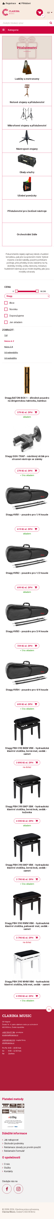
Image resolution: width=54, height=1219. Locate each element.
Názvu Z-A (8, 347)
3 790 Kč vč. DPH (24, 879)
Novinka (13, 309)
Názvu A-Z (9, 341)
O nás (7, 1164)
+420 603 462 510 (8, 1040)
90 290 (43, 291)
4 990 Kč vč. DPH (24, 996)
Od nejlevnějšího (11, 352)
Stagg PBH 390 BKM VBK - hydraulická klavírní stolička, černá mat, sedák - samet (27, 751)
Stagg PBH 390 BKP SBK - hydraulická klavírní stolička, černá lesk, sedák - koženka (27, 809)
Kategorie (13, 29)
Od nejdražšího (10, 358)
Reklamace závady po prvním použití (22, 1147)
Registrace (11, 3)
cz (48, 12)
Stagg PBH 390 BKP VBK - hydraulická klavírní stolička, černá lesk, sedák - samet (27, 867)
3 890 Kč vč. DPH (24, 762)
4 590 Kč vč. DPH (24, 821)
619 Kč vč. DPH (24, 529)
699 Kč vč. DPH (24, 587)
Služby (7, 1167)
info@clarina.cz (8, 1043)
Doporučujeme (16, 315)
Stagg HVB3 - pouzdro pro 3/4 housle (27, 631)
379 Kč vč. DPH (24, 412)
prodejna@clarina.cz (10, 1035)
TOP (6, 335)
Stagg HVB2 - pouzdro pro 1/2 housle (27, 572)
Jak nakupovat (11, 1139)
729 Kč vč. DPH (24, 646)
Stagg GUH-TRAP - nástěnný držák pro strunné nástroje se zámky (27, 458)
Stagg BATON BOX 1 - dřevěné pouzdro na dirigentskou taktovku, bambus (27, 399)
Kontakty (8, 1171)
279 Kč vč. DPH (24, 470)
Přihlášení (26, 3)
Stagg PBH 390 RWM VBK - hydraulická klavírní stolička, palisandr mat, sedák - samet (27, 926)
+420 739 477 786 (8, 1032)
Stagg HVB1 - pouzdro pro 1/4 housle (27, 514)
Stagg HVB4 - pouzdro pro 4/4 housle (27, 689)
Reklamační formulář (14, 1151)
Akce (11, 303)
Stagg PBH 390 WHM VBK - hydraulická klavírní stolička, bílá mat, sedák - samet (27, 983)
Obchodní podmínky (14, 1143)
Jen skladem (15, 322)
